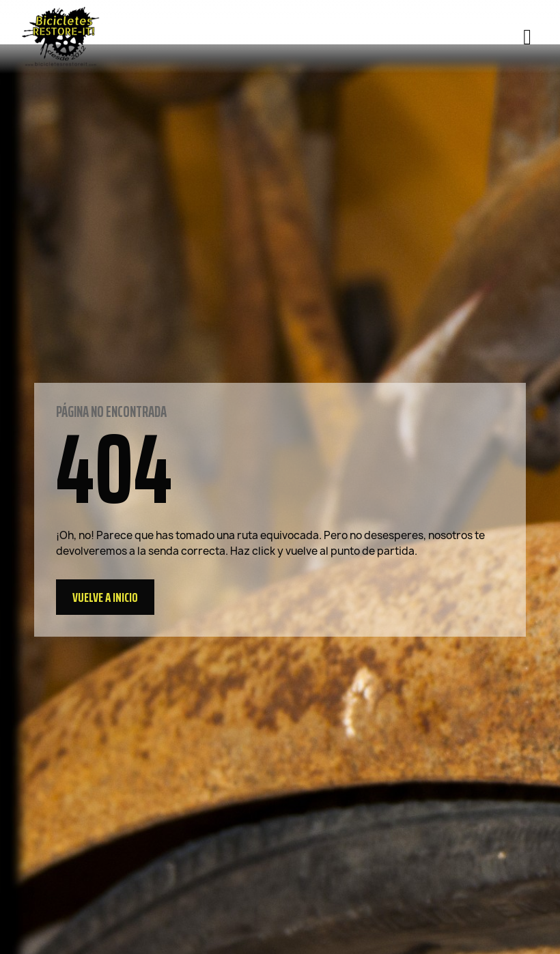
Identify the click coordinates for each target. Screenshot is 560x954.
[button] (105, 597)
